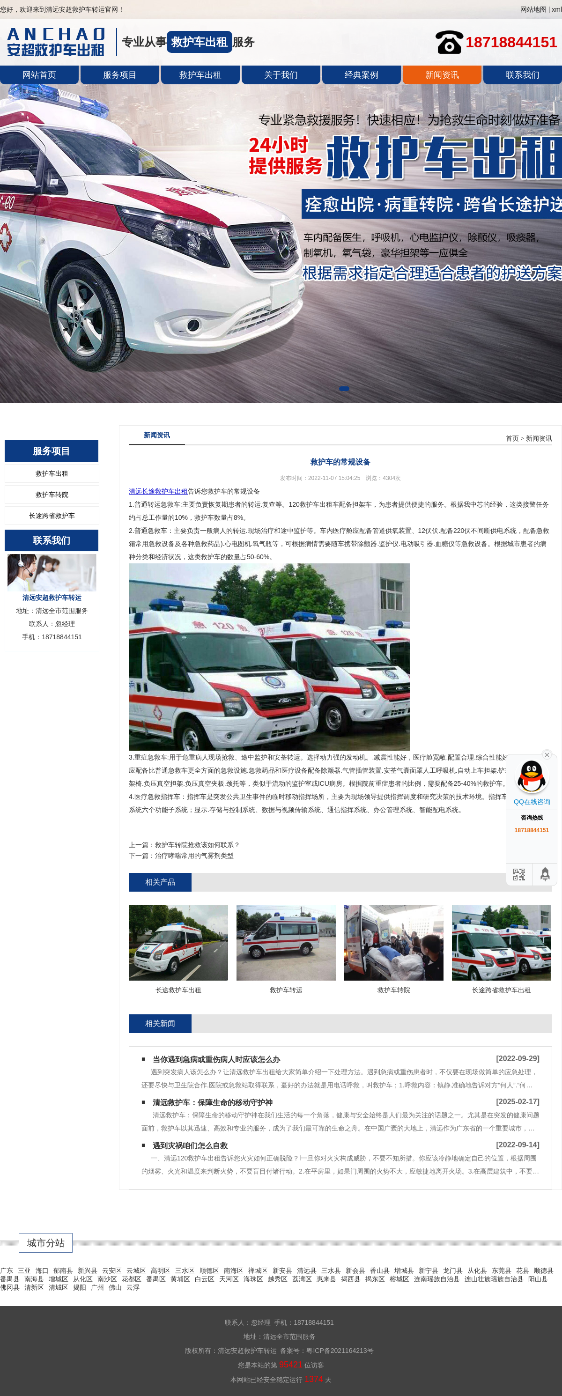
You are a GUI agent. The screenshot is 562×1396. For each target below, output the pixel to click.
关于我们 (281, 75)
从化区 (83, 1279)
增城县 (404, 1270)
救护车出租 (200, 75)
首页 (512, 438)
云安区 (112, 1270)
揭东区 (375, 1279)
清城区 (58, 1287)
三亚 (24, 1270)
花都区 (131, 1279)
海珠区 (253, 1279)
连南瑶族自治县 (437, 1279)
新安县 (282, 1270)
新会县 (355, 1270)
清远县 (307, 1270)
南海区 (234, 1270)
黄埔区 (180, 1279)
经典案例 (361, 75)
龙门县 (453, 1270)
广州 (97, 1287)
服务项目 (120, 75)
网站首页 (39, 75)
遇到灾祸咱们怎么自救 (190, 1146)
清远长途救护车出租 (158, 491)
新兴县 (87, 1270)
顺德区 (209, 1270)
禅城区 (258, 1270)
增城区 (58, 1279)
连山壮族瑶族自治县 (494, 1279)
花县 (522, 1270)
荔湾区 (302, 1279)
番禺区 (156, 1279)
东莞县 (501, 1270)
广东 (6, 1270)
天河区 (229, 1279)
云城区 (136, 1270)
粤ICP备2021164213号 (339, 1350)
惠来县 (326, 1279)
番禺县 (10, 1279)
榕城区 (399, 1279)
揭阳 (79, 1287)
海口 (42, 1270)
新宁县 (428, 1270)
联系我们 (523, 75)
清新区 (34, 1287)
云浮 (133, 1287)
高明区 (160, 1270)
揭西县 (351, 1279)
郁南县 (63, 1270)
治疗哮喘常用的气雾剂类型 (194, 855)
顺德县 (544, 1270)
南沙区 (107, 1279)
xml (557, 9)
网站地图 (533, 9)
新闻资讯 (442, 75)
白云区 (204, 1279)
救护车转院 (52, 494)
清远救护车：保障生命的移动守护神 (213, 1103)
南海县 (34, 1279)
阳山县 (538, 1279)
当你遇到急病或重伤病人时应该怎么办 (216, 1060)
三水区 (185, 1270)
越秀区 (278, 1279)
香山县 (380, 1270)
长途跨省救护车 (52, 515)
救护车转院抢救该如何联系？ (197, 845)
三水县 (331, 1270)
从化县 (477, 1270)
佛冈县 (10, 1287)
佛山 (115, 1287)
